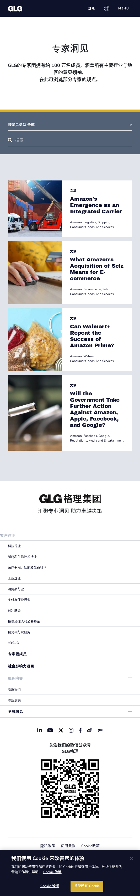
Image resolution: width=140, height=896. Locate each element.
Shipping (104, 222)
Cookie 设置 (49, 886)
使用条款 (68, 845)
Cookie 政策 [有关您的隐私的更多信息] (52, 872)
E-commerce (92, 289)
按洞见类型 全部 (70, 124)
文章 (73, 191)
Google (104, 436)
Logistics (89, 222)
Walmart (89, 356)
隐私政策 (47, 845)
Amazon (76, 222)
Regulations (78, 440)
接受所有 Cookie (87, 886)
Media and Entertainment (106, 440)
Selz (106, 289)
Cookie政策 (90, 845)
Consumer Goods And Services (92, 227)
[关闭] (131, 858)
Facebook (90, 436)
